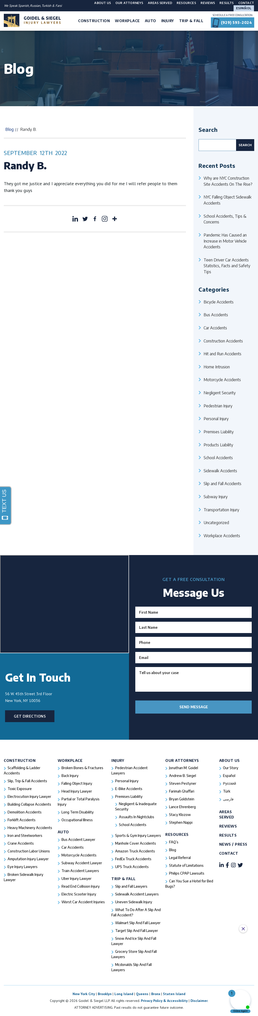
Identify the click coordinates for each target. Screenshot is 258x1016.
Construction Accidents (223, 340)
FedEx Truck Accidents (133, 859)
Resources (186, 3)
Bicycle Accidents (219, 301)
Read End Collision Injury (80, 886)
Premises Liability (219, 431)
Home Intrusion (217, 366)
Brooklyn (105, 994)
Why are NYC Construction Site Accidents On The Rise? (228, 181)
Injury (117, 760)
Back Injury (70, 775)
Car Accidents (215, 327)
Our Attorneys (129, 3)
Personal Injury (216, 418)
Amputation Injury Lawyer (28, 859)
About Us (102, 3)
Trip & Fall (123, 879)
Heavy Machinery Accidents (30, 828)
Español (243, 8)
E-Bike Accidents (128, 789)
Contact (246, 3)
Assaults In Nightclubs (136, 817)
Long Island (123, 994)
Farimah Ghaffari (181, 791)
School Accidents (218, 457)
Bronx (155, 994)
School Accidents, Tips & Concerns (225, 219)
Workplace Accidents (222, 535)
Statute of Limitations (186, 865)
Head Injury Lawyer (76, 791)
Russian (35, 6)
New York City (84, 994)
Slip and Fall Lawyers (131, 886)
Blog (9, 129)
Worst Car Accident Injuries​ (83, 902)
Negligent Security (220, 392)
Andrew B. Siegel (182, 775)
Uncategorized (216, 522)
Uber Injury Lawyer (76, 878)
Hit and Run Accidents (222, 353)
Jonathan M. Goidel (183, 768)
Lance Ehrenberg (182, 807)
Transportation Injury (221, 509)
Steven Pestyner (182, 783)
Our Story (230, 768)
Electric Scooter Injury (78, 894)
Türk (226, 791)
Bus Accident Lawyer (78, 839)
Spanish (23, 6)
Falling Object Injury (76, 783)
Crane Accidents (21, 843)
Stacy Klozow (180, 814)
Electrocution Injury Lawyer (29, 796)
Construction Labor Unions (29, 851)
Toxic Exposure (20, 789)
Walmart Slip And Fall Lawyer (137, 923)
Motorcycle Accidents (222, 379)
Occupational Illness (77, 820)
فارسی (228, 799)
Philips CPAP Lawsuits (186, 873)
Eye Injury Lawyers (23, 867)
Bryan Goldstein (181, 799)
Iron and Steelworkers (25, 835)
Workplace (70, 760)
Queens (142, 994)
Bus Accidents (216, 314)
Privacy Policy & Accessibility (164, 1000)
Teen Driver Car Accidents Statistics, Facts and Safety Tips (227, 265)
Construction (20, 760)
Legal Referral (180, 857)
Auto (63, 832)
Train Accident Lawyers (80, 871)
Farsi (58, 6)
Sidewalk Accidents (220, 470)
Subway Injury (216, 496)
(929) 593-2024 (236, 22)
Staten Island (174, 994)
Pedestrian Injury (218, 405)
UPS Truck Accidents (132, 867)
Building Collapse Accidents (29, 804)
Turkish (47, 6)
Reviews (208, 3)
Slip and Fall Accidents (222, 483)
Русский (229, 783)
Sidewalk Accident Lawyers (137, 894)
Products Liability (218, 444)
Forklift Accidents (22, 820)
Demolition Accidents (25, 812)
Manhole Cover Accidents (135, 843)
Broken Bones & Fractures (82, 768)
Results (226, 3)
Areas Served (160, 3)
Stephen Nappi (180, 822)
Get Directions (30, 716)
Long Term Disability (77, 812)
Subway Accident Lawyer (81, 863)
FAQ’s (173, 842)
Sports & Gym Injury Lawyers (138, 835)
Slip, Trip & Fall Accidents (27, 781)
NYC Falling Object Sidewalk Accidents (227, 199)
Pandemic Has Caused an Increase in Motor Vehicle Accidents (225, 240)
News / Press (233, 844)
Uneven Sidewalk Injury (133, 902)
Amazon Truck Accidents (135, 851)
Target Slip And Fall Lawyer (136, 930)
